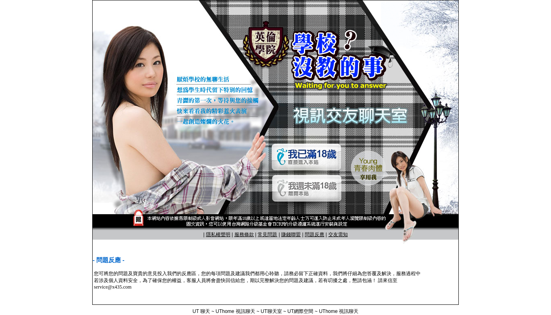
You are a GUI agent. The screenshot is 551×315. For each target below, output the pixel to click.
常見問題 (267, 234)
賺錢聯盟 (291, 234)
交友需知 (338, 234)
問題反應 (314, 234)
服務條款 (244, 234)
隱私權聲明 (218, 234)
